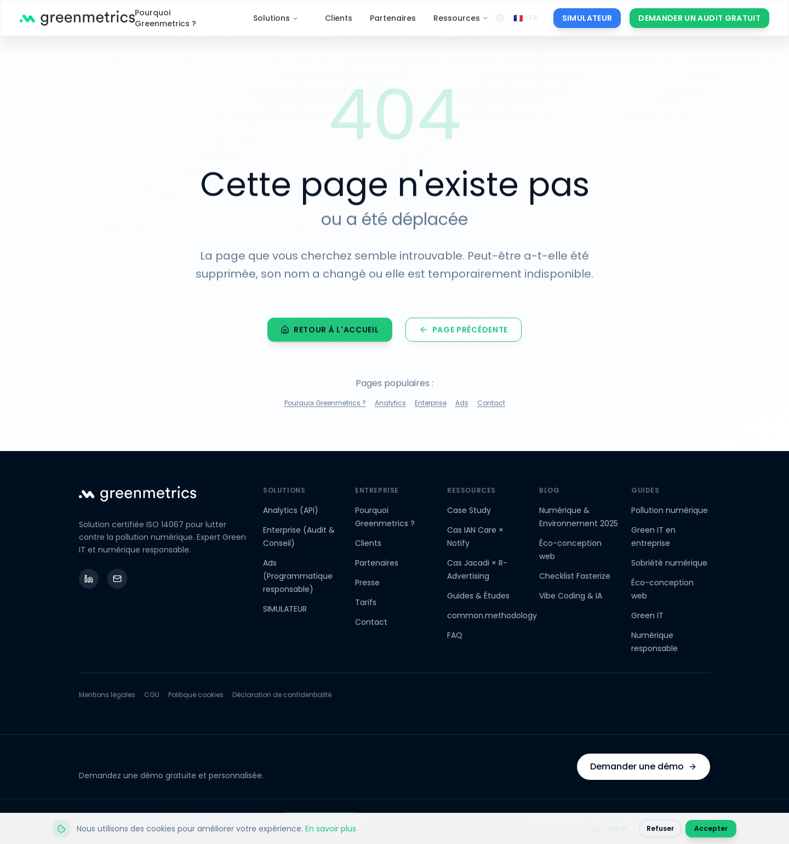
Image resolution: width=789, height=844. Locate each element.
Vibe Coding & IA (570, 595)
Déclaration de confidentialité (281, 695)
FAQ (454, 635)
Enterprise (431, 405)
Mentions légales (107, 695)
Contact (491, 405)
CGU (151, 695)
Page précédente (463, 331)
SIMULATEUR (587, 18)
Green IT (647, 615)
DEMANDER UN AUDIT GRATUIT (699, 18)
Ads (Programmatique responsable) (298, 576)
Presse (367, 582)
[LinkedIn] (89, 579)
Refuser (660, 828)
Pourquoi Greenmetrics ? (165, 18)
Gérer (610, 828)
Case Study (469, 510)
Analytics (390, 405)
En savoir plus (330, 828)
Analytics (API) (290, 510)
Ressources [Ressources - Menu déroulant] (461, 18)
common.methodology (492, 615)
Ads (461, 405)
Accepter (711, 828)
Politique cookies (196, 695)
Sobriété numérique (669, 562)
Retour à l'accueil (330, 331)
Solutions (276, 18)
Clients (338, 18)
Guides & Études (478, 595)
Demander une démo (643, 766)
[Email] (117, 579)
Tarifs (365, 602)
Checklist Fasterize (574, 576)
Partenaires (393, 18)
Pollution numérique (669, 510)
